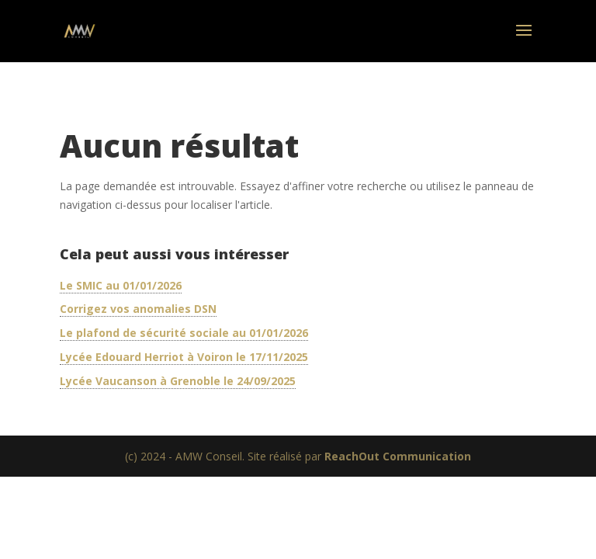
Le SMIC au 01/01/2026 (121, 285)
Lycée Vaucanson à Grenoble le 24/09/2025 (178, 380)
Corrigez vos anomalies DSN (138, 308)
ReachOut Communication (397, 456)
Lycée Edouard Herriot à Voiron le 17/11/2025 (184, 356)
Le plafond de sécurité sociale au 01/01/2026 (184, 332)
